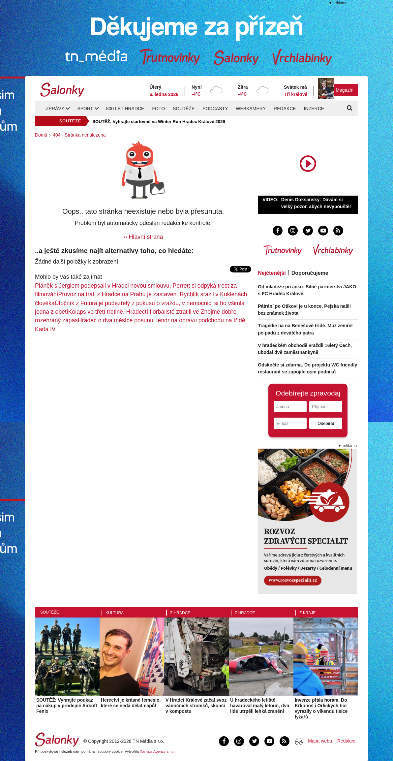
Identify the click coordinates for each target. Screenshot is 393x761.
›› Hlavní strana (143, 237)
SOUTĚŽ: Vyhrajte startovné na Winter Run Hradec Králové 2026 (158, 121)
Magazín (344, 90)
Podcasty (215, 108)
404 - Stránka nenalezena (79, 135)
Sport (85, 108)
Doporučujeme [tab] (309, 273)
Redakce (285, 108)
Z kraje (307, 613)
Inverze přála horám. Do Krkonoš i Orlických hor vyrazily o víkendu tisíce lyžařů (321, 708)
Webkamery (251, 108)
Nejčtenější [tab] (272, 273)
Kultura (115, 613)
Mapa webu (320, 741)
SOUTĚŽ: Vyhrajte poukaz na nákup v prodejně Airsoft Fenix (66, 705)
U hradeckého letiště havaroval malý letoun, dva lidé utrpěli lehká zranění (259, 705)
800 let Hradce (125, 108)
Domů (41, 135)
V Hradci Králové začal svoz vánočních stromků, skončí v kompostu (196, 705)
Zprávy (55, 108)
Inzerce (314, 108)
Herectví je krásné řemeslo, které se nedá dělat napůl (131, 702)
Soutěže (184, 108)
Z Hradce (180, 613)
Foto (158, 108)
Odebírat (325, 423)
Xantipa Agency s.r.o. (157, 751)
